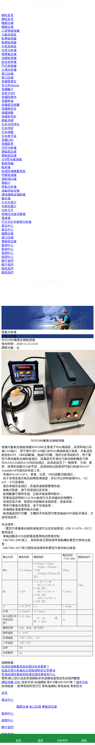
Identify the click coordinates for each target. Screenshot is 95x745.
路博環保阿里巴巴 (29, 686)
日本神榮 (7, 132)
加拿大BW (8, 93)
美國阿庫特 (8, 97)
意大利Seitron (10, 85)
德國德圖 (7, 112)
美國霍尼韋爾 (10, 104)
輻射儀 (5, 167)
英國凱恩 (7, 143)
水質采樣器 (8, 46)
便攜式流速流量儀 (13, 214)
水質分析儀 (8, 50)
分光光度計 (8, 202)
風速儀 (5, 217)
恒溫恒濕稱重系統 (13, 171)
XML (17, 682)
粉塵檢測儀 (8, 38)
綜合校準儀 (8, 62)
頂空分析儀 (8, 147)
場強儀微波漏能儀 (13, 194)
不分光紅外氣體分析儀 (16, 221)
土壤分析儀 (8, 69)
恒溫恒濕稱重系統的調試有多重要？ (25, 666)
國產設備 (7, 233)
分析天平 (7, 210)
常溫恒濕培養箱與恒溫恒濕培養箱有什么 (28, 674)
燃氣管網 (7, 120)
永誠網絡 (40, 682)
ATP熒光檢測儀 (11, 159)
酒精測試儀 (8, 178)
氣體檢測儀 (8, 42)
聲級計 (5, 182)
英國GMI (7, 139)
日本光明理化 (10, 124)
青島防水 (76, 686)
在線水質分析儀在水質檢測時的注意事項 (28, 670)
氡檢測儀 (7, 163)
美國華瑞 (7, 101)
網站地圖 (7, 682)
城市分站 (82, 682)
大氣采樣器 (8, 34)
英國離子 (7, 89)
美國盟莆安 (8, 81)
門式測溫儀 (8, 65)
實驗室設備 (8, 241)
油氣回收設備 (10, 190)
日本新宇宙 (8, 136)
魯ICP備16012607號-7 (61, 682)
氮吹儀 (5, 198)
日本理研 (7, 128)
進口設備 (7, 237)
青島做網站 (49, 686)
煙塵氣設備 (8, 54)
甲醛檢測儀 (8, 175)
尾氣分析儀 (8, 186)
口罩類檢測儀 (10, 30)
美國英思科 (8, 116)
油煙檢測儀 (8, 58)
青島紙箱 (64, 686)
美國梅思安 (8, 108)
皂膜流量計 (8, 206)
